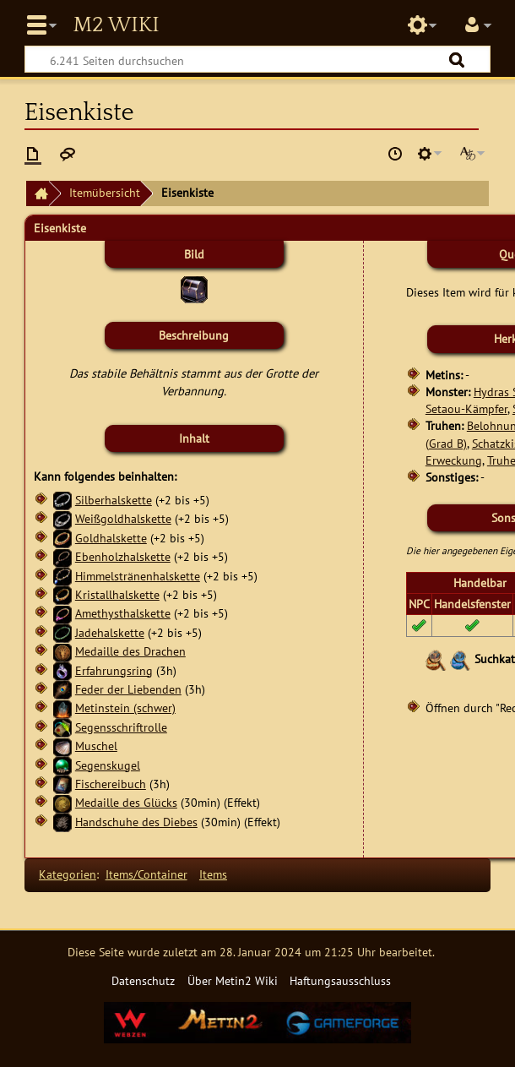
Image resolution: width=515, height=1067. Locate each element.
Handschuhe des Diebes (136, 822)
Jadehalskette (109, 632)
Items (213, 874)
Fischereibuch (110, 784)
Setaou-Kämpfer (466, 408)
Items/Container (146, 874)
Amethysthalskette (123, 613)
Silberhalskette (113, 500)
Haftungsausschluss (340, 980)
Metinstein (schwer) (125, 708)
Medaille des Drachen (130, 651)
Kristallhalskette (117, 594)
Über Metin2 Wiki (232, 980)
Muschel (96, 746)
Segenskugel (107, 765)
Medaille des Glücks (126, 802)
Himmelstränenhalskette (137, 576)
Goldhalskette (111, 538)
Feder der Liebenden (128, 689)
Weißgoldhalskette (123, 518)
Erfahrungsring (114, 670)
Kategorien (67, 874)
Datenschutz (143, 980)
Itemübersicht (104, 192)
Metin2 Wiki (116, 25)
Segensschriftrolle (121, 727)
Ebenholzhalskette (123, 556)
